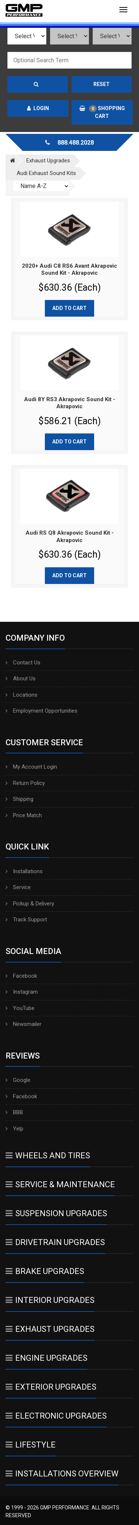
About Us (21, 678)
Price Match (24, 815)
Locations (21, 694)
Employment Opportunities (41, 710)
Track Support (26, 919)
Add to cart (69, 308)
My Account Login (31, 766)
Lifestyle (31, 1444)
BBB (14, 1112)
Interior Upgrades (50, 1300)
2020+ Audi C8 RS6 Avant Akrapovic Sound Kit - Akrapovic (69, 270)
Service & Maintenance (60, 1184)
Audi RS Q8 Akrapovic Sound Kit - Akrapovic (70, 536)
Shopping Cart (102, 112)
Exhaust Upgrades (50, 1329)
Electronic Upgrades (56, 1415)
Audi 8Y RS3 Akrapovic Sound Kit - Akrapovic (69, 403)
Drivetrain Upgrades (55, 1242)
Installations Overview (62, 1473)
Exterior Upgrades (51, 1387)
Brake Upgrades (45, 1271)
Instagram (22, 991)
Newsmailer (24, 1024)
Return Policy (25, 783)
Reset (101, 84)
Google (18, 1080)
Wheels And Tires (48, 1155)
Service (18, 887)
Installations (24, 871)
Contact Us (23, 662)
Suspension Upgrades (56, 1213)
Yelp (14, 1128)
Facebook (21, 976)
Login (38, 108)
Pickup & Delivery (30, 903)
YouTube (20, 1008)
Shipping (19, 799)
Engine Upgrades (46, 1358)
